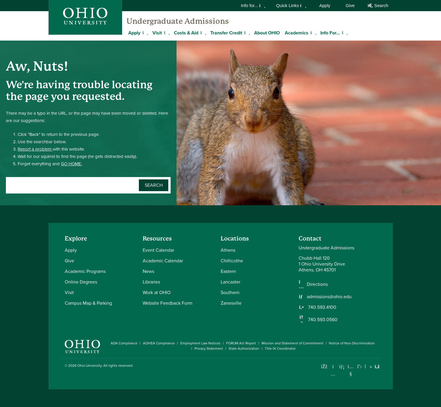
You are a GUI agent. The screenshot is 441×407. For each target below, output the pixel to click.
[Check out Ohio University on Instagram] (333, 374)
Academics (296, 32)
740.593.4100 (321, 307)
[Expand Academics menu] (312, 32)
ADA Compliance (124, 343)
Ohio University (89, 365)
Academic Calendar (163, 260)
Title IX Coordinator (280, 348)
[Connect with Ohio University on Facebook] (324, 366)
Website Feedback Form (167, 303)
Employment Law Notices (200, 343)
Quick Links (291, 5)
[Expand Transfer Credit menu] (246, 32)
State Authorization (244, 348)
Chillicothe (232, 260)
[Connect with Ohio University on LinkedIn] (342, 366)
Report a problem (35, 149)
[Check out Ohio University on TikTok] (368, 366)
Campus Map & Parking (88, 303)
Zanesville (231, 303)
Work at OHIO (157, 292)
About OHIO (267, 32)
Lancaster (230, 281)
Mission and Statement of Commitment (292, 343)
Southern (230, 292)
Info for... (253, 5)
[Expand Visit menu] (166, 32)
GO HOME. (71, 164)
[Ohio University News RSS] (377, 366)
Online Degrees (81, 281)
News (148, 271)
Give (350, 5)
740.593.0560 (322, 320)
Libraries (151, 281)
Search (378, 5)
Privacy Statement (208, 348)
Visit (157, 32)
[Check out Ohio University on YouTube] (351, 370)
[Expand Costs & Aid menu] (202, 32)
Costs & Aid (186, 32)
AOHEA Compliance (159, 343)
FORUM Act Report (241, 343)
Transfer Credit (226, 32)
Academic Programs (85, 271)
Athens (228, 250)
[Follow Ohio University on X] (359, 366)
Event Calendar (158, 250)
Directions (317, 284)
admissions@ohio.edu (329, 297)
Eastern (228, 271)
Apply (324, 5)
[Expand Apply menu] (145, 32)
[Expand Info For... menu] (344, 32)
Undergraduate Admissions (178, 21)
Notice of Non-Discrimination (352, 343)
